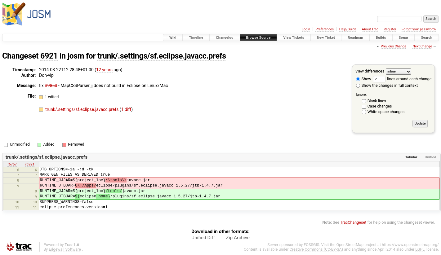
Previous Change (393, 46)
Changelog (224, 38)
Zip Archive (238, 237)
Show (363, 79)
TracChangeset (353, 222)
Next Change (422, 46)
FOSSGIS (311, 244)
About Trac (370, 29)
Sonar (403, 38)
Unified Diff (203, 237)
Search (426, 38)
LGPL (420, 249)
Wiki (172, 38)
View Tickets (293, 38)
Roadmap (355, 38)
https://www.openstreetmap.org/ (410, 244)
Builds (381, 38)
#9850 (51, 85)
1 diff (126, 109)
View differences (369, 71)
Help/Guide (347, 29)
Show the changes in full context (387, 85)
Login (306, 29)
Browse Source (258, 38)
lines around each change (402, 79)
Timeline (196, 38)
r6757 (11, 164)
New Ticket (326, 38)
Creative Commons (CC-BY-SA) (316, 249)
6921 (49, 55)
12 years (104, 69)
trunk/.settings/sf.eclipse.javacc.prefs (161, 55)
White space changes (386, 111)
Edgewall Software (65, 249)
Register (390, 29)
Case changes (380, 106)
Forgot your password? (419, 29)
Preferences (324, 29)
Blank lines (377, 101)
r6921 (29, 164)
